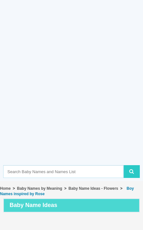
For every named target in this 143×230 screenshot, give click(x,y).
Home (5, 188)
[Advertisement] (71, 92)
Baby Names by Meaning (39, 188)
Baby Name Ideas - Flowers (93, 188)
